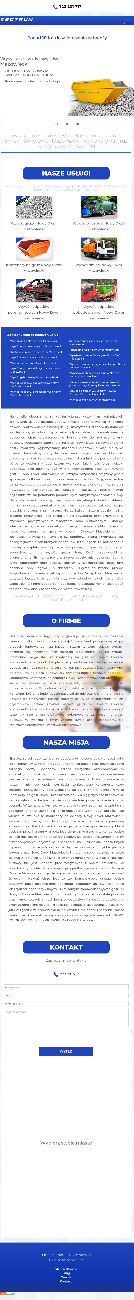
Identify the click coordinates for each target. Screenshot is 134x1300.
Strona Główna (66, 1269)
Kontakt (66, 1281)
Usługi (66, 1273)
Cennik (66, 1277)
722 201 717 (67, 6)
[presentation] (66, 1036)
